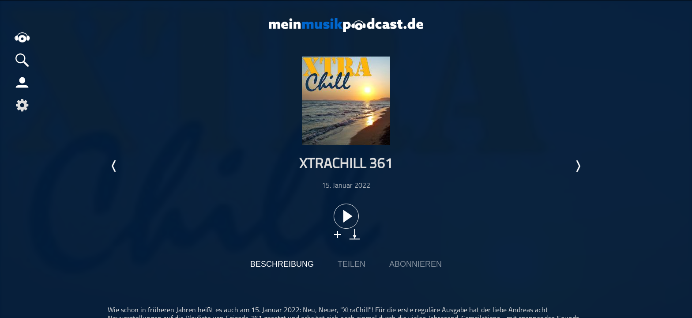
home (22, 37)
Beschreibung (282, 264)
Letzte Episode (114, 166)
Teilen (351, 264)
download (354, 234)
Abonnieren (415, 264)
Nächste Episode (577, 166)
